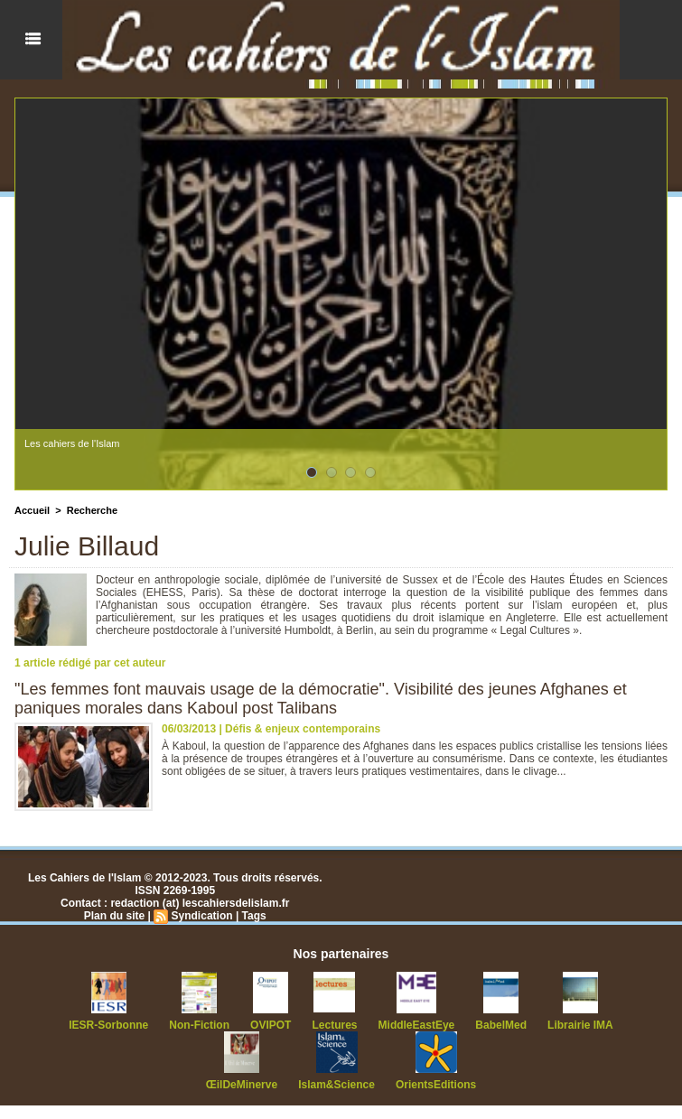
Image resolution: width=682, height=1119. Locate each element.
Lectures (334, 1025)
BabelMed (501, 1025)
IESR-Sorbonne (108, 1025)
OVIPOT (270, 1025)
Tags (254, 915)
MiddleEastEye (416, 1025)
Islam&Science (336, 1084)
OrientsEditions (436, 1084)
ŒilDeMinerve (241, 1084)
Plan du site (114, 915)
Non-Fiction (199, 1025)
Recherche (92, 510)
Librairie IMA (580, 1025)
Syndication (202, 915)
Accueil (32, 510)
